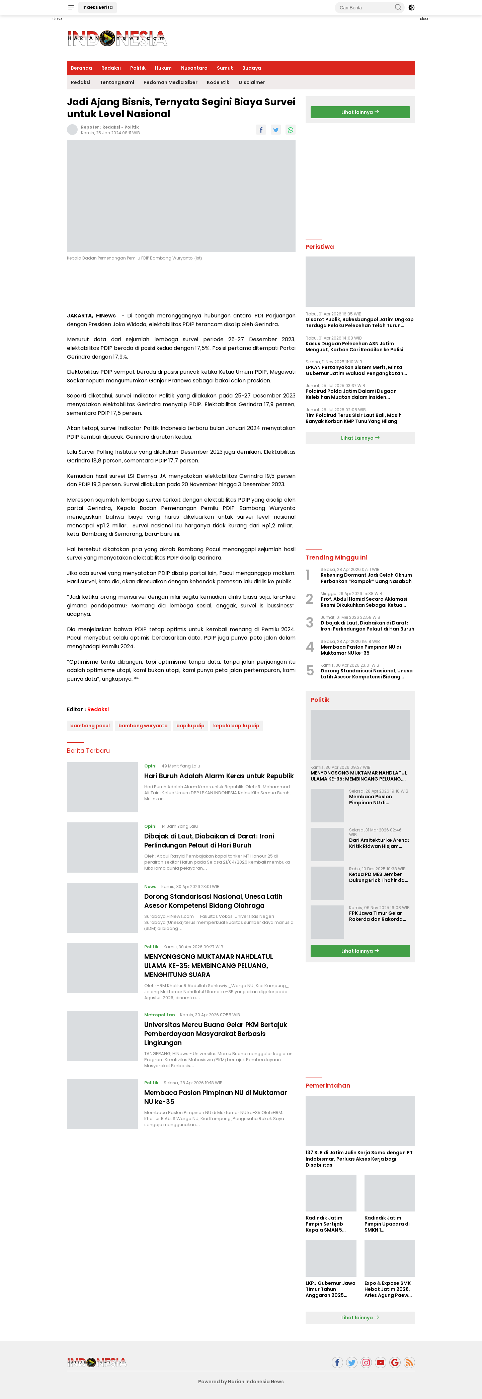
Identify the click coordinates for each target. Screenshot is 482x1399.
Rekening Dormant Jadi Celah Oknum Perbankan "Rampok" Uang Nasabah (366, 578)
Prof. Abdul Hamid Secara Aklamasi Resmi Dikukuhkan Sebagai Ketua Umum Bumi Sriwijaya (364, 602)
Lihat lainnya (360, 112)
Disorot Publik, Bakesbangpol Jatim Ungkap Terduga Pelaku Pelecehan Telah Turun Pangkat (360, 322)
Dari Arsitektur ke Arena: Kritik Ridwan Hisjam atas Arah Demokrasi (379, 843)
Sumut (225, 68)
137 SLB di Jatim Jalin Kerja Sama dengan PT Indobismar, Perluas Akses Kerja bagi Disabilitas (359, 1159)
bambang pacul (90, 725)
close (57, 18)
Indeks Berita (97, 7)
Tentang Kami (117, 82)
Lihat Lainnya (360, 438)
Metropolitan (160, 1014)
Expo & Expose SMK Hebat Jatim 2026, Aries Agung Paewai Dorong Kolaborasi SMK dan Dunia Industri (389, 1289)
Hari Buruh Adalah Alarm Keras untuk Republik (208, 780)
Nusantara (194, 68)
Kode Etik (218, 82)
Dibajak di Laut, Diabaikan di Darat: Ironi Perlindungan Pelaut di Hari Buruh (213, 840)
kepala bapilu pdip (236, 725)
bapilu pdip (190, 725)
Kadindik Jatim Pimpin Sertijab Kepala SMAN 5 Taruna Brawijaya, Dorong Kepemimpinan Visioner (328, 1224)
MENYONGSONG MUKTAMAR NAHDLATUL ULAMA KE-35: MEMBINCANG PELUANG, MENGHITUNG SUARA (210, 965)
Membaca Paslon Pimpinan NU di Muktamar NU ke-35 (220, 1095)
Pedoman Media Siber (170, 82)
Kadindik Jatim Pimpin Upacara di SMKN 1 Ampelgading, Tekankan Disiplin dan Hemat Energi (387, 1224)
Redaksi (111, 68)
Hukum (163, 68)
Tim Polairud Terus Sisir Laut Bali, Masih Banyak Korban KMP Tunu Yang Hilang (354, 418)
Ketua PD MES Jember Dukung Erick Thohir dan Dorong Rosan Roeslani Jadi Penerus (378, 877)
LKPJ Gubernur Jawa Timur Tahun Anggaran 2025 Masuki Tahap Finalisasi (330, 1289)
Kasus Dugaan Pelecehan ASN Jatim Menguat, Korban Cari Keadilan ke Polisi (354, 347)
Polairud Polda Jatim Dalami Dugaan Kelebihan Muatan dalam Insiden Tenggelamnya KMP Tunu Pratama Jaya (354, 394)
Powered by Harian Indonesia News (241, 1381)
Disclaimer (252, 82)
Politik (138, 68)
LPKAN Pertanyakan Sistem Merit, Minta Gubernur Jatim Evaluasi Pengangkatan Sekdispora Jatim (354, 370)
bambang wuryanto (143, 725)
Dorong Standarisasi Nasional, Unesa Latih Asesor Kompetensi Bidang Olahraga (217, 901)
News (151, 886)
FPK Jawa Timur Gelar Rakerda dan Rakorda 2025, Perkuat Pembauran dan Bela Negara (376, 916)
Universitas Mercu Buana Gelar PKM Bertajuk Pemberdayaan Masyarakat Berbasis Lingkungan (208, 1032)
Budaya (251, 68)
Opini (151, 766)
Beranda (81, 68)
